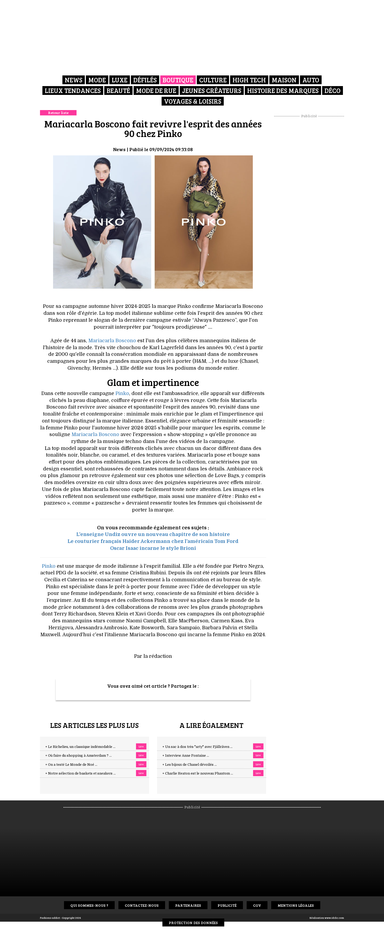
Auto (310, 79)
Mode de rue (156, 90)
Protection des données (193, 922)
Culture (213, 79)
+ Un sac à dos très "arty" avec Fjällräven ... (197, 747)
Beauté (118, 90)
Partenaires (188, 905)
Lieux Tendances (73, 90)
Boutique (178, 79)
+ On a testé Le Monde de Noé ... (71, 765)
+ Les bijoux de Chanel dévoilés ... (189, 765)
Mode (97, 79)
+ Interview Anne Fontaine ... (185, 755)
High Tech (249, 79)
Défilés (145, 79)
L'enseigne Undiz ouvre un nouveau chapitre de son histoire (153, 534)
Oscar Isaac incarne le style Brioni (153, 548)
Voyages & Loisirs (192, 101)
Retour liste (58, 112)
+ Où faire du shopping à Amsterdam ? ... (78, 755)
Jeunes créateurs (211, 90)
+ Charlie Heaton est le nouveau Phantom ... (197, 773)
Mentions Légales (296, 905)
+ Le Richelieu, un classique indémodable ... (80, 747)
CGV (257, 905)
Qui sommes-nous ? (89, 905)
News (73, 79)
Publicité (227, 905)
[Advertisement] (309, 199)
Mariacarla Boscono (112, 340)
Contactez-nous (142, 905)
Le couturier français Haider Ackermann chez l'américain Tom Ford (152, 541)
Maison (284, 79)
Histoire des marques (283, 90)
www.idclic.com (334, 918)
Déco (333, 90)
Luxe (119, 79)
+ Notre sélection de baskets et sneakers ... (80, 773)
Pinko (122, 393)
